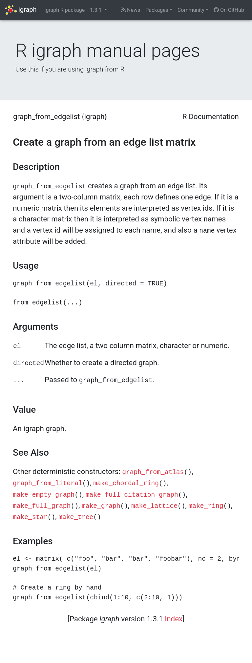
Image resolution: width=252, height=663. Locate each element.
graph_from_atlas (153, 472)
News (130, 10)
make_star (30, 517)
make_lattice (154, 506)
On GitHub (229, 10)
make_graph (101, 506)
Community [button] (191, 10)
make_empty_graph (43, 495)
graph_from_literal (47, 483)
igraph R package (65, 10)
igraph (21, 10)
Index (173, 618)
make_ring (206, 506)
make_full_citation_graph (132, 495)
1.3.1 (96, 10)
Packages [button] (156, 10)
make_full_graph (42, 506)
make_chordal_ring (126, 483)
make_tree (75, 517)
